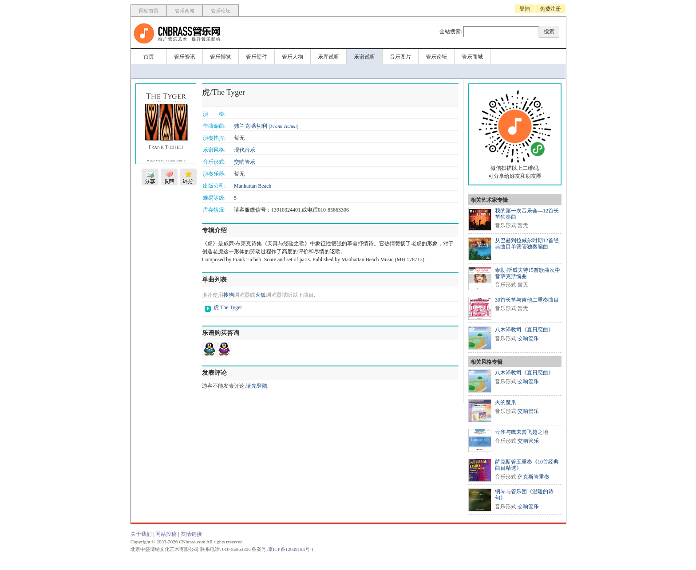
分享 (150, 177)
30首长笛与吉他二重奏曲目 (527, 300)
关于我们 (141, 534)
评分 (188, 177)
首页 (148, 57)
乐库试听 (328, 57)
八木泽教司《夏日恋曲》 (524, 329)
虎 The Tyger (228, 307)
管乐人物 (292, 57)
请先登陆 (256, 386)
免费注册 (550, 9)
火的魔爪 (505, 402)
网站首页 (148, 10)
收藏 (169, 177)
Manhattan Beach (252, 186)
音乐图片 (400, 57)
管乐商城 (184, 10)
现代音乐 (244, 150)
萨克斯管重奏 (534, 477)
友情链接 (191, 534)
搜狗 (228, 295)
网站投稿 (166, 534)
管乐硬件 (256, 57)
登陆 (524, 9)
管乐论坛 (220, 10)
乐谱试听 (364, 57)
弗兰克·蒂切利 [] (266, 126)
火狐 (260, 295)
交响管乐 (244, 162)
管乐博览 (220, 57)
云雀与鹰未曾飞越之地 (521, 432)
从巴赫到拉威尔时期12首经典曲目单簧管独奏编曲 (527, 243)
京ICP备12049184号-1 (291, 549)
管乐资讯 (184, 57)
